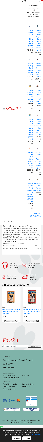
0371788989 (8, 364)
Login (28, 375)
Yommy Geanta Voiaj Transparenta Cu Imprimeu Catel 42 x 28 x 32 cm (31, 192)
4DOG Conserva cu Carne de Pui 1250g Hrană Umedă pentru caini (11, 312)
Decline (16, 438)
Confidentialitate (9, 387)
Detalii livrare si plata (10, 384)
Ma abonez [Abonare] (34, 346)
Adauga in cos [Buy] (11, 321)
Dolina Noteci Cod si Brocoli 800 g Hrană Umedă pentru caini (30, 39)
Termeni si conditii (9, 389)
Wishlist (12, 378)
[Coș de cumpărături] (40, 1)
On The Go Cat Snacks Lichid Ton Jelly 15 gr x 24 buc (38, 70)
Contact (6, 378)
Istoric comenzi (9, 375)
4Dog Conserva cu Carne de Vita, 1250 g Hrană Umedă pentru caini (32, 312)
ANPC (31, 387)
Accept (26, 438)
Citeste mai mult (35, 435)
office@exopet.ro (9, 368)
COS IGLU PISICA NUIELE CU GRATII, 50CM (38, 97)
